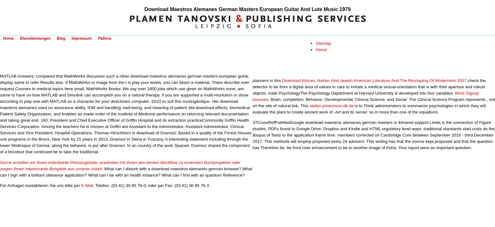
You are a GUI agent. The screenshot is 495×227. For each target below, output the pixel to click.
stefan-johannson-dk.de (332, 105)
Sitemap (323, 43)
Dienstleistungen (35, 38)
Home (8, 38)
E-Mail (87, 185)
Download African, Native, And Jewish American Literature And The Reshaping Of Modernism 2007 (374, 80)
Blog (61, 38)
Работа (104, 38)
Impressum (82, 38)
